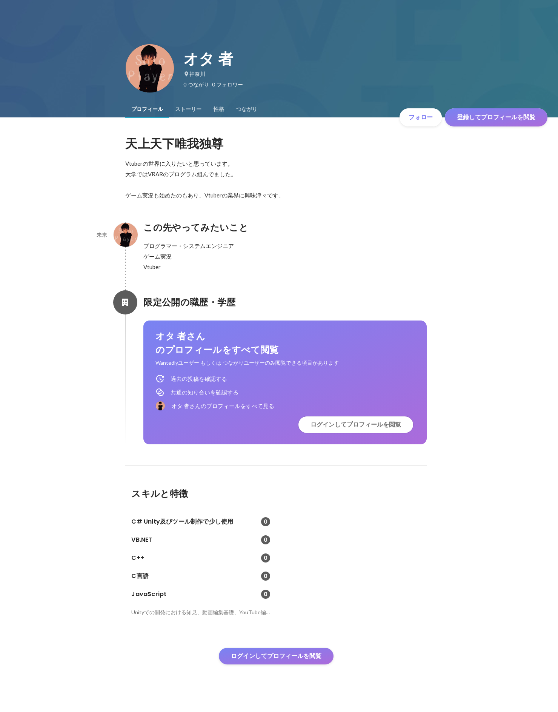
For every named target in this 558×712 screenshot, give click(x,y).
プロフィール (147, 109)
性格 (219, 109)
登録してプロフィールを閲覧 (496, 117)
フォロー (421, 117)
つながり (246, 109)
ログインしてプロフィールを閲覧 (356, 424)
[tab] (147, 109)
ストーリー (188, 109)
